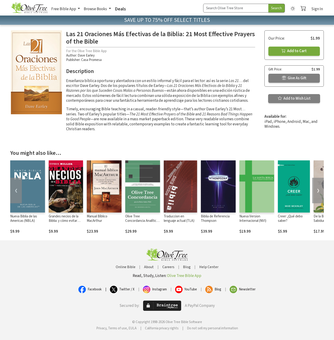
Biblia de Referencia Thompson (215, 218)
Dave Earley (86, 55)
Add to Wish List (294, 98)
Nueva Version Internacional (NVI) (252, 218)
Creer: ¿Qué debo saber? (290, 218)
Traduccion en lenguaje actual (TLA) (179, 218)
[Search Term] (236, 8)
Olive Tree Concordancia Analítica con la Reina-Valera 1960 (142, 221)
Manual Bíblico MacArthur (97, 218)
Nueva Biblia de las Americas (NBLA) (23, 218)
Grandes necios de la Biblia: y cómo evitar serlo (63, 221)
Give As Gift (294, 78)
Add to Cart (294, 51)
